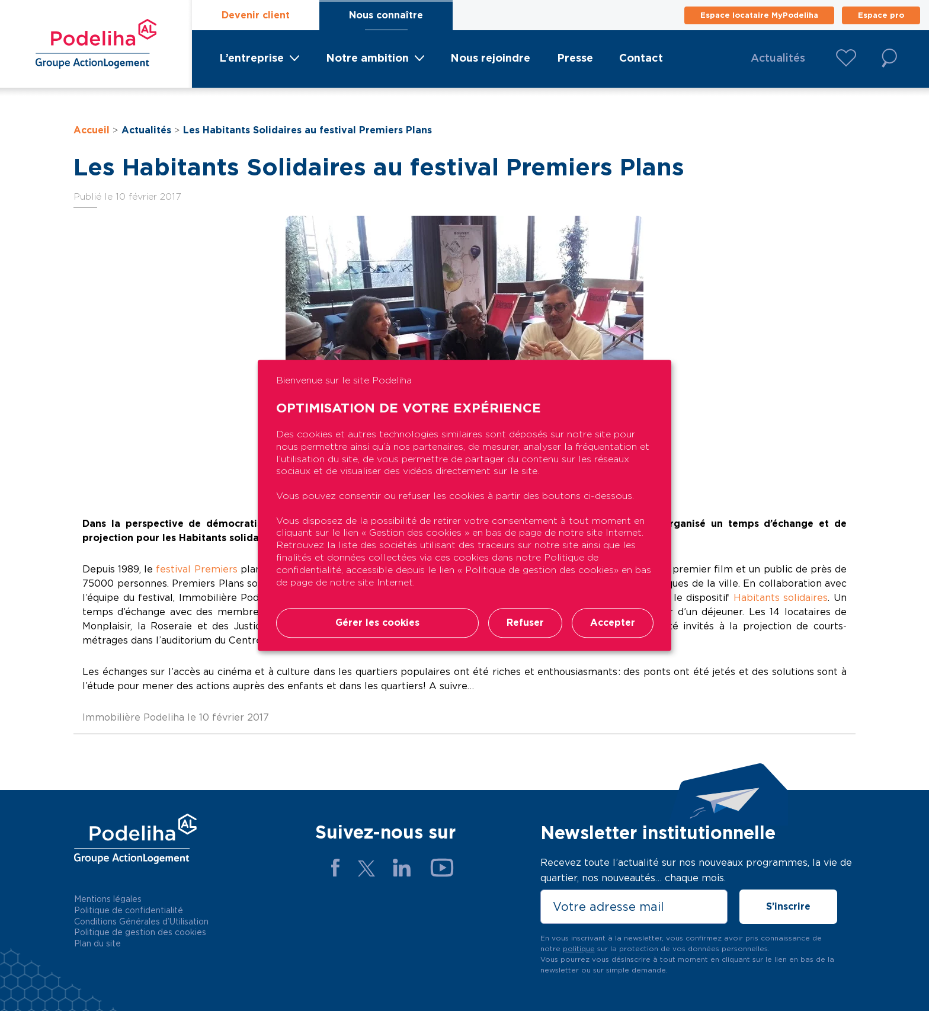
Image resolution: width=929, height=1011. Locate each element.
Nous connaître (386, 15)
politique (579, 948)
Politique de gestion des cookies (140, 932)
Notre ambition (367, 58)
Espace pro (881, 15)
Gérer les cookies (377, 623)
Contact (641, 58)
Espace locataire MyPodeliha (759, 15)
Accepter (612, 623)
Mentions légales (108, 899)
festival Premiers (196, 569)
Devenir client (256, 15)
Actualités (778, 58)
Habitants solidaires (780, 597)
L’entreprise (251, 58)
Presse (575, 58)
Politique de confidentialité (128, 910)
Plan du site (97, 943)
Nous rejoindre (490, 58)
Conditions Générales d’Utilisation (141, 921)
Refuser (525, 623)
